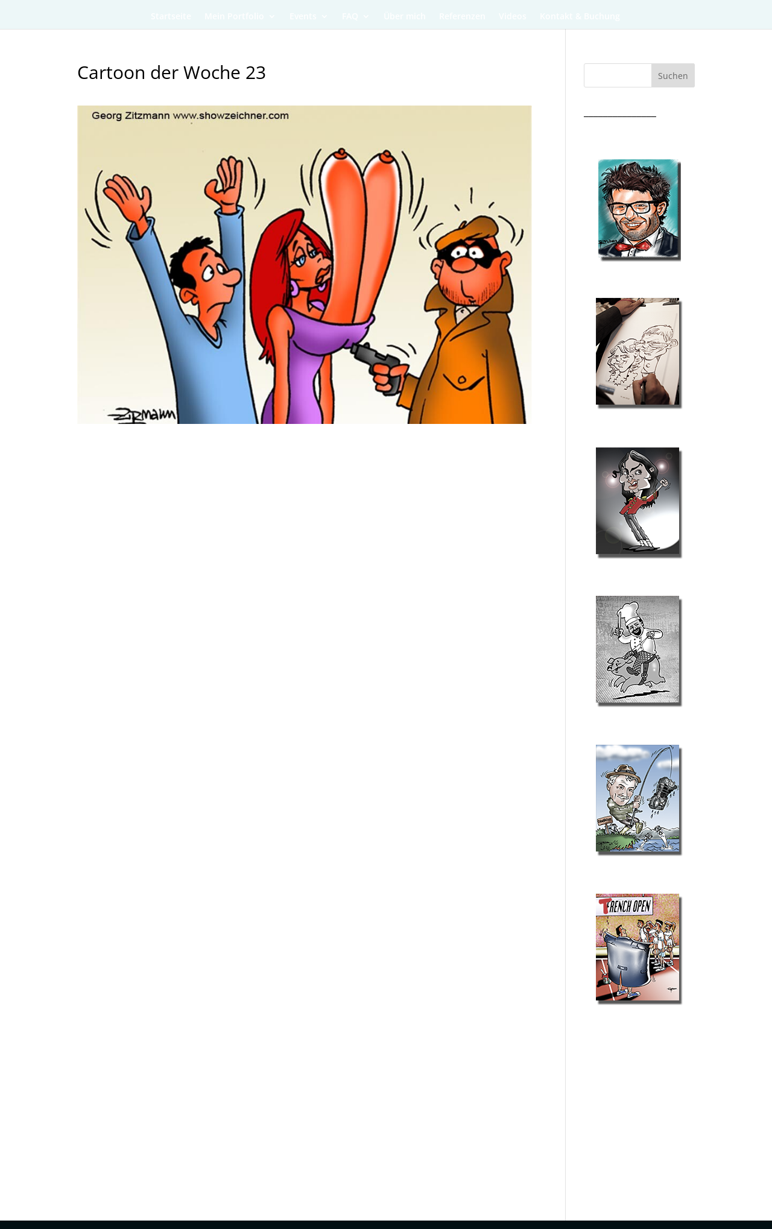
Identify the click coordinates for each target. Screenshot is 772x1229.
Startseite (171, 17)
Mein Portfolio (234, 17)
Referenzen (462, 17)
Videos (513, 17)
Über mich (405, 17)
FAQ (350, 17)
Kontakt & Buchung (580, 17)
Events (303, 17)
